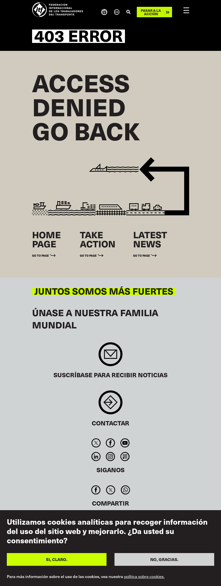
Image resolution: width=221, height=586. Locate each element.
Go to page (40, 255)
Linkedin (96, 456)
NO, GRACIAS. (164, 559)
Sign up (110, 356)
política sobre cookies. (144, 576)
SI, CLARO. (56, 559)
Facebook (110, 442)
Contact (110, 404)
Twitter (96, 442)
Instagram (110, 456)
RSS (125, 456)
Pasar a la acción (151, 12)
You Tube (125, 442)
